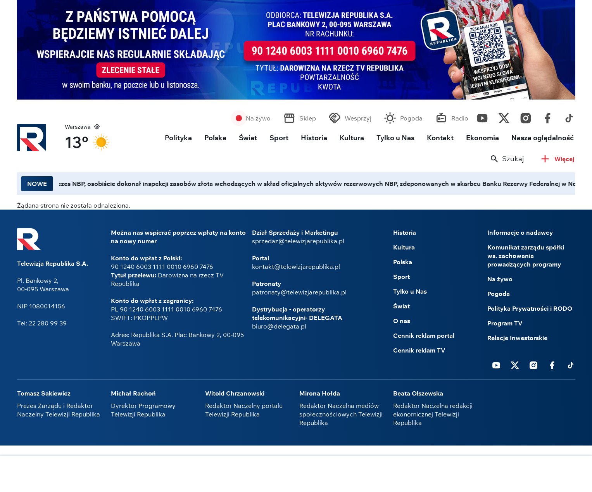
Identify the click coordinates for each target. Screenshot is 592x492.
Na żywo (258, 118)
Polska (215, 137)
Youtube (482, 116)
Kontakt (440, 137)
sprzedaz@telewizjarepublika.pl (298, 241)
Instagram (526, 116)
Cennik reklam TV (419, 350)
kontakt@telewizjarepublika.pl (296, 266)
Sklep (307, 118)
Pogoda (411, 118)
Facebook (547, 116)
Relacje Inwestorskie (517, 338)
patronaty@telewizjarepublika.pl (299, 292)
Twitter (504, 116)
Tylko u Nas (395, 137)
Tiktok (569, 116)
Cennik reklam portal (423, 335)
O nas (401, 321)
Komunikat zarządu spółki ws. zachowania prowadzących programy (525, 255)
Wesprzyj (358, 118)
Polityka (178, 137)
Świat (248, 137)
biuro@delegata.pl (279, 326)
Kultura (352, 137)
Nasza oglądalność (542, 137)
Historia (314, 137)
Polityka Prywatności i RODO (529, 308)
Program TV (505, 323)
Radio (459, 118)
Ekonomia (482, 137)
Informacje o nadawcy (520, 232)
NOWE (37, 184)
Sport (278, 137)
